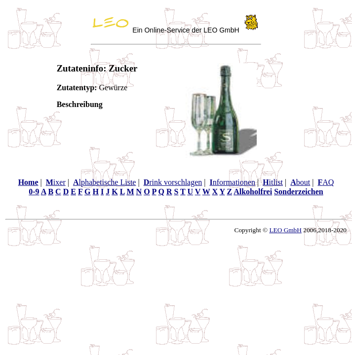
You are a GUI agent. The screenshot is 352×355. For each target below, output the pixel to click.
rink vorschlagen (173, 182)
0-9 (34, 191)
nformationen (232, 182)
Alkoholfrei (253, 191)
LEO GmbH (285, 230)
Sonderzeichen (298, 191)
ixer (56, 182)
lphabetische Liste (104, 182)
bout (300, 182)
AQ (325, 182)
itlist (273, 182)
